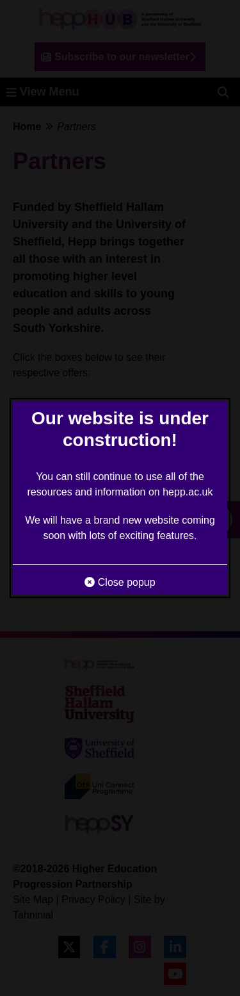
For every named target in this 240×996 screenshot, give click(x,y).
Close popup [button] (119, 582)
